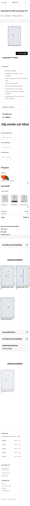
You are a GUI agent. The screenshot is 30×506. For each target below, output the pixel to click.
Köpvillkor (4, 488)
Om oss (3, 483)
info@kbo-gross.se (6, 472)
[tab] (15, 84)
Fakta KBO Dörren (8, 332)
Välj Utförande (5, 152)
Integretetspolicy (6, 490)
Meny (5, 2)
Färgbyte (3, 173)
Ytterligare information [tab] (8, 107)
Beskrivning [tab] (5, 66)
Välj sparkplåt (4, 191)
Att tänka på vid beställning (12, 245)
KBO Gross (15, 2)
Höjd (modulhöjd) (5, 142)
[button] (15, 245)
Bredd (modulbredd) (6, 133)
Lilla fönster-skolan (7, 485)
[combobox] (15, 138)
